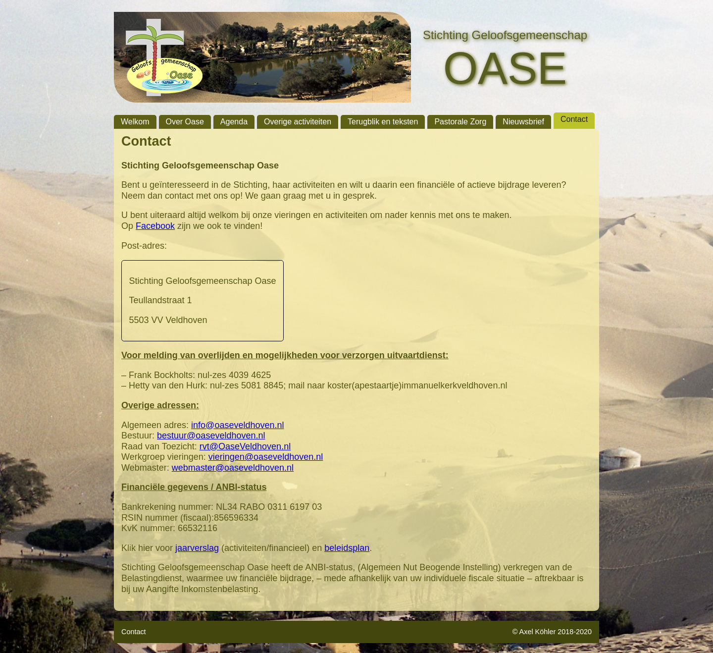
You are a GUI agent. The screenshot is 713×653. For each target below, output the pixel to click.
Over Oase (185, 121)
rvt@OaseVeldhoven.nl (245, 446)
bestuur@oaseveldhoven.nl (211, 435)
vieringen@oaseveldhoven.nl (265, 457)
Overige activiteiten (297, 121)
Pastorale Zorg (460, 121)
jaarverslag (197, 548)
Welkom (135, 121)
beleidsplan (346, 548)
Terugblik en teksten (383, 121)
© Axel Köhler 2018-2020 (552, 632)
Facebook (155, 226)
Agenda (234, 121)
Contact (574, 119)
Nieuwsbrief (523, 121)
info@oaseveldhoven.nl (237, 425)
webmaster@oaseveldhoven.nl (233, 468)
